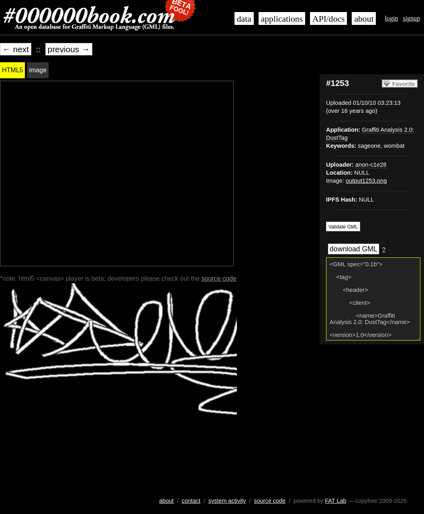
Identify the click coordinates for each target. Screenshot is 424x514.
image (38, 70)
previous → (69, 49)
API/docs (328, 19)
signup (411, 18)
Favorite (403, 84)
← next (15, 49)
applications (282, 19)
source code (219, 278)
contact (191, 501)
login (391, 18)
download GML (353, 249)
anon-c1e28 (371, 164)
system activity (227, 501)
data (244, 19)
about (363, 19)
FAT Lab (335, 501)
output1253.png (366, 180)
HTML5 (12, 70)
